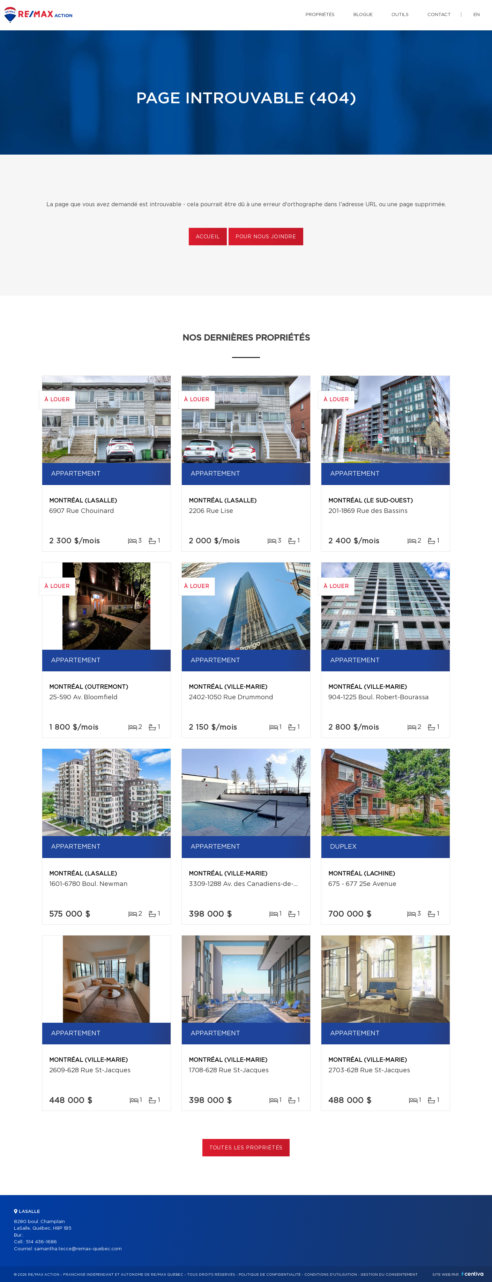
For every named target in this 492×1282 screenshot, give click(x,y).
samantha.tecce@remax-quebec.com (78, 1249)
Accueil (208, 236)
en (477, 15)
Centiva (472, 1274)
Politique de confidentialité (270, 1274)
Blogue (363, 15)
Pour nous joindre (266, 236)
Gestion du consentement (389, 1274)
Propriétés (320, 15)
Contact (439, 15)
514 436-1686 (41, 1242)
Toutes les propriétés (246, 1148)
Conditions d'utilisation (330, 1274)
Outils (400, 15)
